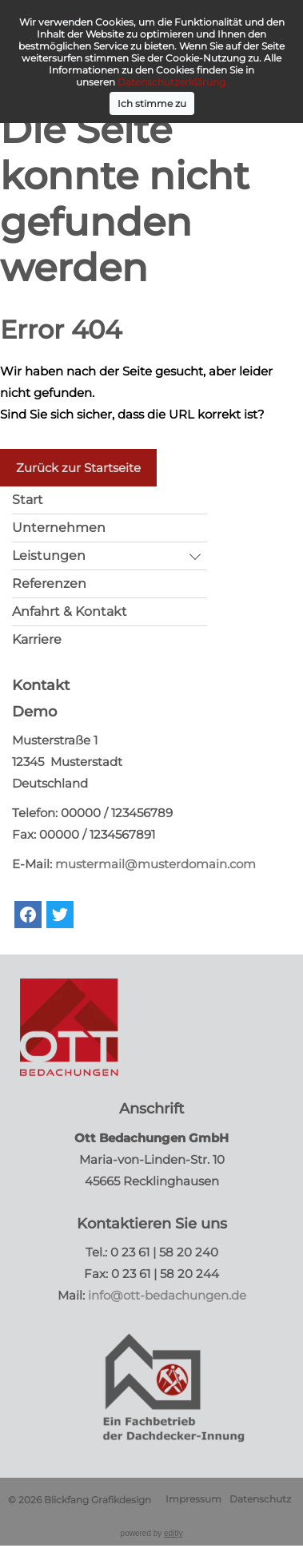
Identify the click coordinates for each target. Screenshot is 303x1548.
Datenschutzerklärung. (173, 82)
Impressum (193, 1499)
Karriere (37, 639)
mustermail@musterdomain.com (155, 863)
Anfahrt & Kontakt (69, 611)
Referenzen (49, 583)
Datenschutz (260, 1499)
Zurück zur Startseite (78, 467)
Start (27, 499)
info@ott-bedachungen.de (167, 1295)
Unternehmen (59, 527)
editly (173, 1533)
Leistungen (49, 555)
